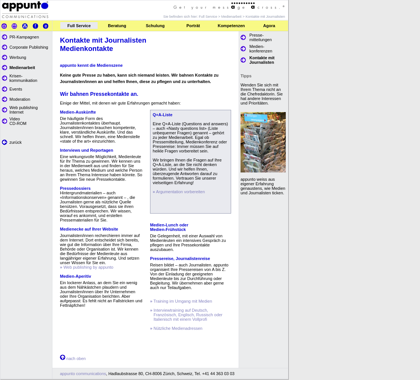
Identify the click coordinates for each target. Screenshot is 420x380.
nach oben (75, 358)
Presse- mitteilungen (261, 37)
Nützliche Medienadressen (176, 328)
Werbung (17, 57)
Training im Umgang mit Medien (181, 301)
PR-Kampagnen (24, 37)
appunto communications (83, 373)
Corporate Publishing (28, 47)
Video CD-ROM (17, 121)
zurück (15, 142)
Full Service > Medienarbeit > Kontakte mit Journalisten (242, 16)
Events (15, 89)
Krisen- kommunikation (23, 78)
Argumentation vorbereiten (180, 191)
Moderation (19, 99)
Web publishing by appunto (86, 267)
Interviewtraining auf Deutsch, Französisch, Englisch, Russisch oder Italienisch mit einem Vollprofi (186, 315)
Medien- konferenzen (261, 48)
